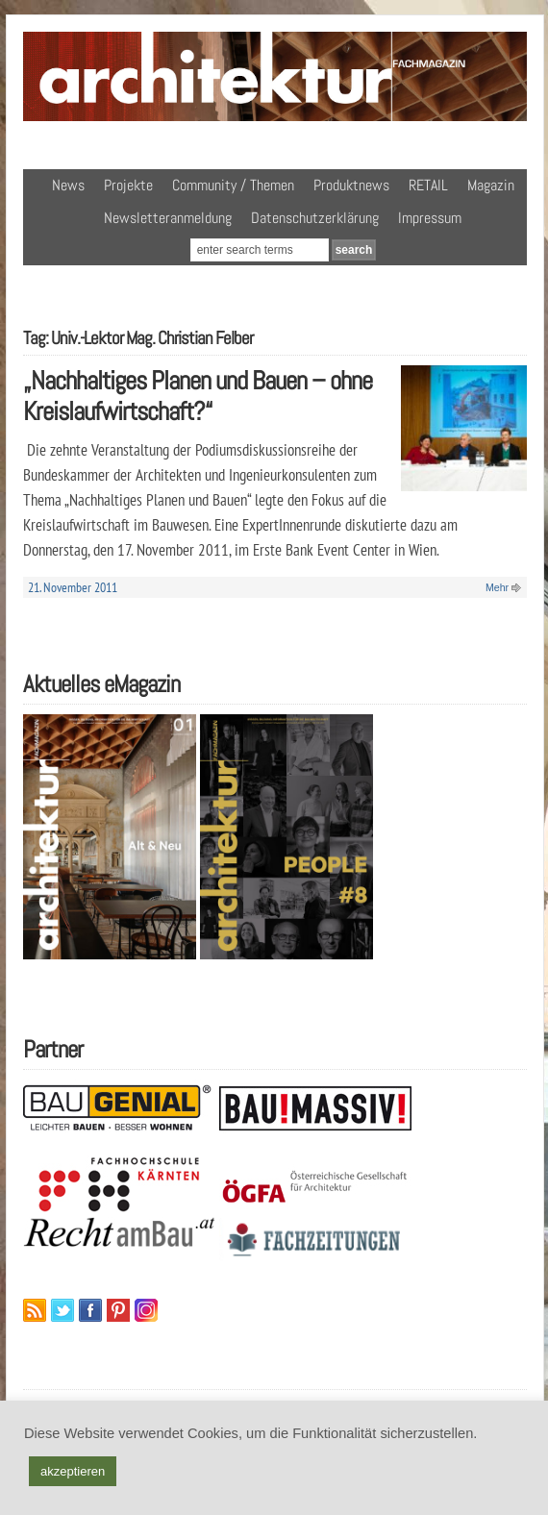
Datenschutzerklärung (315, 218)
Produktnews (351, 185)
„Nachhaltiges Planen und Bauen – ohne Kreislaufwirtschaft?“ (197, 396)
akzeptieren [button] (72, 1471)
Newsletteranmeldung (168, 218)
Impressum (429, 218)
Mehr (497, 587)
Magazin (490, 185)
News (68, 185)
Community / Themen (233, 185)
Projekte (128, 185)
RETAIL (428, 185)
